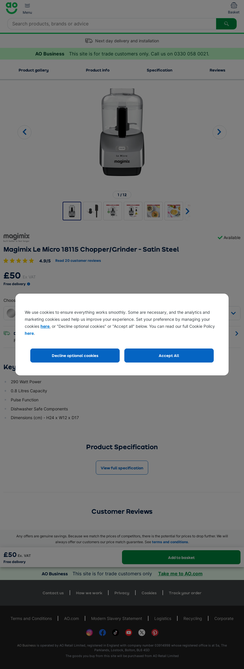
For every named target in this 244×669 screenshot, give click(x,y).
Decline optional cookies (75, 355)
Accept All (169, 355)
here (44, 326)
